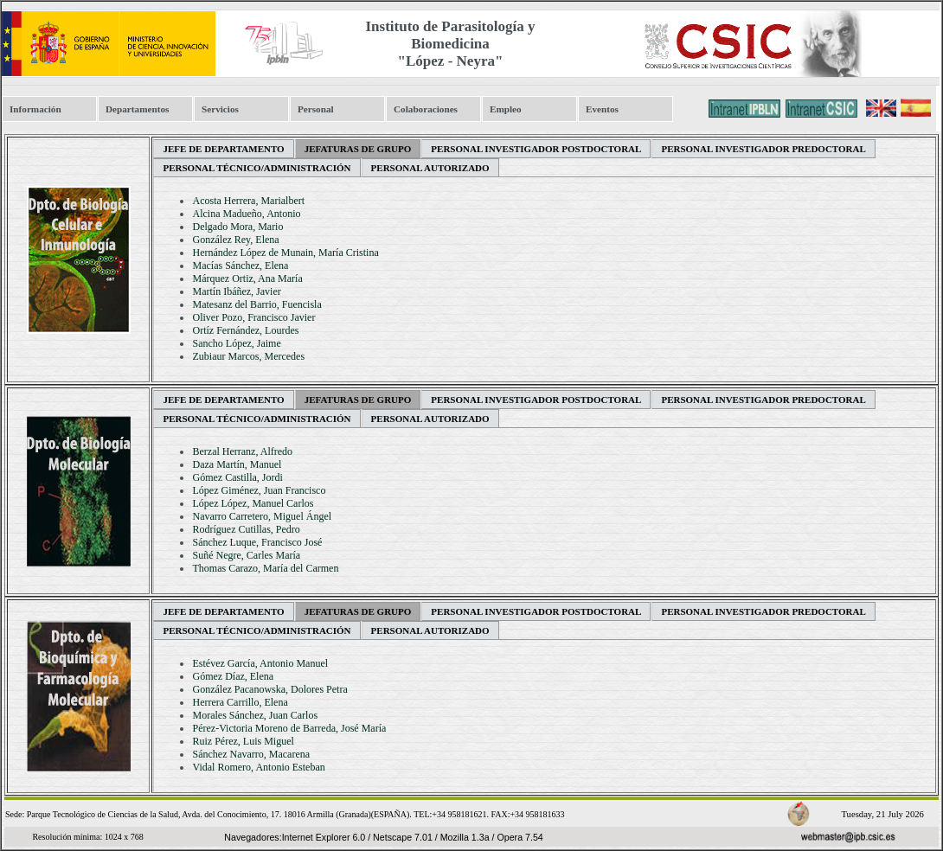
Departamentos (137, 109)
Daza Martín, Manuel (236, 464)
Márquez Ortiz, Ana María (247, 278)
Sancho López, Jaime (236, 343)
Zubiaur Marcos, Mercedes (248, 356)
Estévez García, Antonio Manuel (260, 663)
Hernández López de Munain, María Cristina (285, 252)
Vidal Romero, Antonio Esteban (258, 767)
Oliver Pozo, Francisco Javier (253, 317)
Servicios (220, 109)
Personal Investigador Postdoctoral (536, 149)
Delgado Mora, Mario (237, 227)
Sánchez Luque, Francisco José (257, 542)
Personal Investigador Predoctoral (763, 149)
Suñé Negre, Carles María (246, 555)
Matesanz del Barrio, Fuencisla (256, 304)
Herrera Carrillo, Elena (239, 702)
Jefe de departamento (223, 149)
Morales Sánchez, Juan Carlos (255, 715)
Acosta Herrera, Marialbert (248, 201)
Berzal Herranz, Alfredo (242, 451)
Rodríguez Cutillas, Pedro (245, 529)
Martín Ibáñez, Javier (236, 291)
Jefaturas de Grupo (358, 149)
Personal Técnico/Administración (256, 168)
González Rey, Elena (235, 240)
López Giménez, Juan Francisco (258, 490)
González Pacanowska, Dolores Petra (269, 689)
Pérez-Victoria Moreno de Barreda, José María (289, 728)
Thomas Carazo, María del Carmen (265, 568)
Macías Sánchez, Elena (240, 265)
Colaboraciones (426, 109)
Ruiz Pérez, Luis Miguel (242, 741)
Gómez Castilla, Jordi (237, 477)
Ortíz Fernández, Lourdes (245, 330)
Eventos (602, 109)
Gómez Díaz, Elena (232, 676)
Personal (316, 109)
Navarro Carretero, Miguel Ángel (261, 516)
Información (35, 109)
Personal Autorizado (430, 168)
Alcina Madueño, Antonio (246, 214)
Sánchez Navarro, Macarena (251, 754)
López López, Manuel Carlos (252, 503)
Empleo (506, 109)
